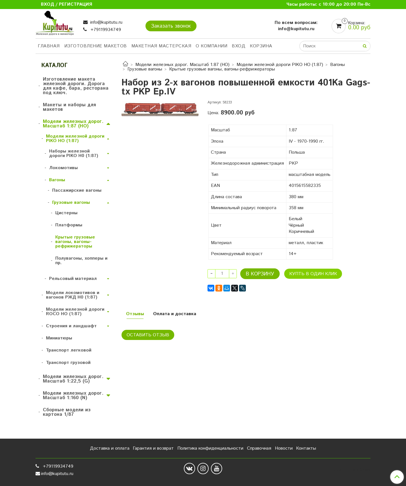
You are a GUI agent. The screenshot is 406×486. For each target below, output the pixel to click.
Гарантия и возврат (153, 448)
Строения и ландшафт (71, 326)
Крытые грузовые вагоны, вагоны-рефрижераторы (222, 69)
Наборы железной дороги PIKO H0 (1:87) (73, 153)
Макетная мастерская (161, 46)
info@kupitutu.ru (105, 22)
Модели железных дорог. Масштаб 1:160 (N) (73, 395)
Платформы (68, 225)
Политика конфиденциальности (210, 448)
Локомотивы (63, 168)
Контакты (306, 448)
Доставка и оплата (109, 448)
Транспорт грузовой (68, 362)
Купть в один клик (313, 274)
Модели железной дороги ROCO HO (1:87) (75, 311)
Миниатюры (59, 338)
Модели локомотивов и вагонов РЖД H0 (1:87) (72, 295)
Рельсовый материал (73, 278)
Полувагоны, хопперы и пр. (81, 260)
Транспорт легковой (68, 350)
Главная (49, 46)
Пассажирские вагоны (77, 190)
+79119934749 (105, 29)
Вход (238, 46)
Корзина (261, 46)
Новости (284, 448)
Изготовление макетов (95, 46)
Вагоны (337, 64)
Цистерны (66, 213)
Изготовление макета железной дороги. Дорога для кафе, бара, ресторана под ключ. (76, 86)
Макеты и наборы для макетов (69, 107)
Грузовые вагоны (144, 69)
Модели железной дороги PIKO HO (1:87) (280, 64)
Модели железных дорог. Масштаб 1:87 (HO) (182, 64)
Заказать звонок (171, 26)
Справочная (259, 448)
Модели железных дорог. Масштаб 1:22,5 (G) (73, 379)
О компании (211, 46)
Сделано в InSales (352, 470)
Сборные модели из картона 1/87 (67, 412)
